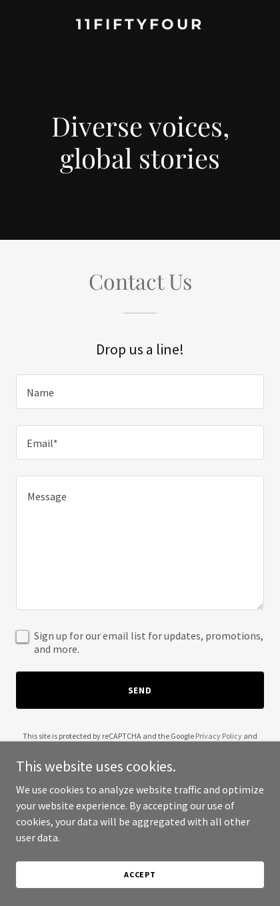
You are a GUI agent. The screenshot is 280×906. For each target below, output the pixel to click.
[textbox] (140, 391)
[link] (140, 25)
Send (140, 690)
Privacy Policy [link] (218, 736)
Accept (140, 874)
